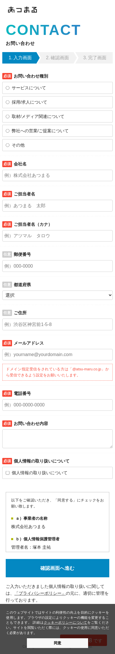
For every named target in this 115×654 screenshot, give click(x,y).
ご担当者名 (24, 193)
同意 (57, 643)
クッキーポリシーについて (66, 622)
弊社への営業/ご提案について (40, 130)
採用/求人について (29, 102)
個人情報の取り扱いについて (40, 472)
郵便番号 (22, 254)
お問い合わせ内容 (31, 423)
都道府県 (22, 284)
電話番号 (22, 393)
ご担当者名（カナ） (33, 224)
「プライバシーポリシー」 (40, 593)
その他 (18, 145)
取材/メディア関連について (38, 116)
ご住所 (20, 312)
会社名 (20, 163)
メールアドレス (29, 343)
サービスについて (29, 87)
